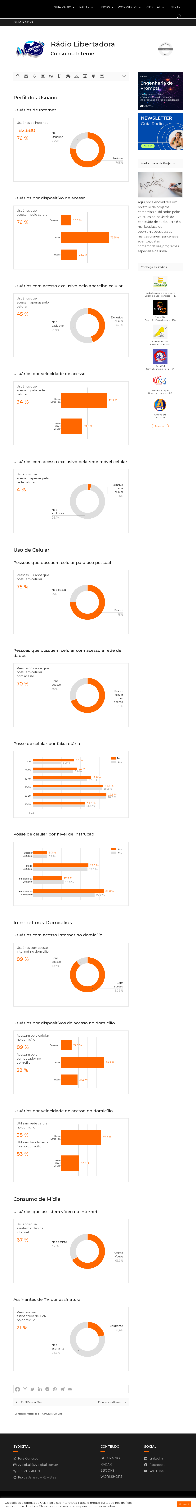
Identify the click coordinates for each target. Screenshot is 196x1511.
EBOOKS (104, 7)
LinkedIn (156, 1458)
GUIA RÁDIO (62, 7)
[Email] (69, 1388)
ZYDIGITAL (153, 7)
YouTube (156, 1470)
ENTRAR (174, 7)
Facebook (157, 1464)
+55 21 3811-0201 (30, 1470)
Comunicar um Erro (52, 1413)
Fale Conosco (28, 1458)
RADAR (84, 7)
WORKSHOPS (127, 7)
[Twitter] (32, 1388)
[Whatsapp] (54, 1388)
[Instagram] (25, 1388)
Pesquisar (160, 425)
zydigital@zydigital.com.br (38, 1464)
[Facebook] (17, 1388)
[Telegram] (62, 1388)
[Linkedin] (40, 1388)
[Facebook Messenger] (47, 1388)
